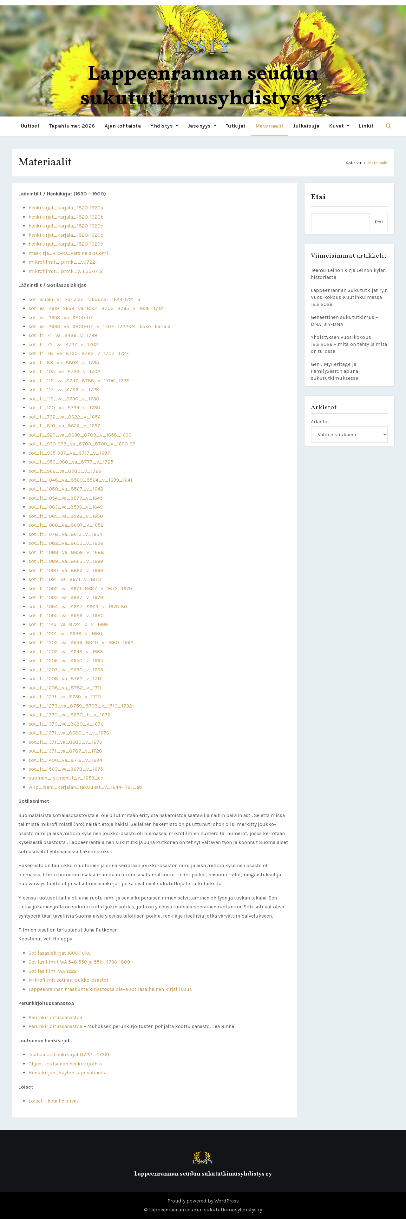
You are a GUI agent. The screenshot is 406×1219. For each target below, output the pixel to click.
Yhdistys (164, 126)
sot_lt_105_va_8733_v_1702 (64, 371)
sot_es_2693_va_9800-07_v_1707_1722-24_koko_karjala (99, 326)
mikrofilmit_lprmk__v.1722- (63, 262)
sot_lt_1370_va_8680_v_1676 (66, 724)
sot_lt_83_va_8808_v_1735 (64, 362)
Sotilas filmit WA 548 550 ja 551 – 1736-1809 (79, 962)
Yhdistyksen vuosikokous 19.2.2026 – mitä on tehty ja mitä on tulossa (349, 344)
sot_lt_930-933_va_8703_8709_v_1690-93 (82, 444)
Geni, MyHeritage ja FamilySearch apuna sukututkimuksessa (334, 371)
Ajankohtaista (123, 126)
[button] (388, 126)
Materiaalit (269, 126)
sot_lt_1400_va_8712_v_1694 (65, 760)
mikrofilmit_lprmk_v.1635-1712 (66, 271)
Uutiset (30, 126)
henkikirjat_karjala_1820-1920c (66, 226)
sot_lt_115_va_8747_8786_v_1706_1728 (79, 381)
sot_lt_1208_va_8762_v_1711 (65, 678)
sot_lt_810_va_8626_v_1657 (64, 426)
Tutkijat (236, 126)
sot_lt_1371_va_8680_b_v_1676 (69, 733)
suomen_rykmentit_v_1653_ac (66, 778)
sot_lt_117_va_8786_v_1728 (64, 389)
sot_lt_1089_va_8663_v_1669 (66, 561)
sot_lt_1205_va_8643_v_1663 (66, 652)
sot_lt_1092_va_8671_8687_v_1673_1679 (80, 588)
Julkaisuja (306, 126)
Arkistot (320, 421)
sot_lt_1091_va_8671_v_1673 (65, 579)
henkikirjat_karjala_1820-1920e (66, 244)
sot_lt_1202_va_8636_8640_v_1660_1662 (81, 642)
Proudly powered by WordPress (203, 1200)
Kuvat (339, 126)
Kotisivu (353, 162)
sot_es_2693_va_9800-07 (61, 317)
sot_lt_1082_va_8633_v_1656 (66, 543)
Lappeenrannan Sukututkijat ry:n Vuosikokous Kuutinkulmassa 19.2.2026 (349, 297)
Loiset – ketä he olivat (53, 1101)
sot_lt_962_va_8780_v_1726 (65, 471)
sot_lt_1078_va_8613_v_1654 (65, 534)
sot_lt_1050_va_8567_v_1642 (66, 489)
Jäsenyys (202, 126)
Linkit (366, 126)
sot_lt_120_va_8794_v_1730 (64, 408)
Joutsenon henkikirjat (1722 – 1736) (69, 1054)
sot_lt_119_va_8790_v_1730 (64, 399)
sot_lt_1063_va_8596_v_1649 (66, 507)
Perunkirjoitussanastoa (55, 1017)
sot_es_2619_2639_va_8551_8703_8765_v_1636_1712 (96, 308)
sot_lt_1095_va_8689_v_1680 (66, 615)
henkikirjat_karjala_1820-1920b (66, 217)
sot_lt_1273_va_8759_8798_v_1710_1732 (80, 705)
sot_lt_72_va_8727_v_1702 (63, 344)
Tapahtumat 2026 (72, 126)
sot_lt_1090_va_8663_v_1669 (66, 570)
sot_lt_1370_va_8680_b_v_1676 (69, 715)
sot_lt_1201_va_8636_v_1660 (65, 633)
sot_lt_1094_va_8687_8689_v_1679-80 (78, 606)
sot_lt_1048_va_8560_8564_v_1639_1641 (80, 480)
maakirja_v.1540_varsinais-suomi (68, 253)
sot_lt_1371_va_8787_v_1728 (65, 751)
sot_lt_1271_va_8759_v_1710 (65, 697)
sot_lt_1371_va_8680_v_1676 (65, 742)
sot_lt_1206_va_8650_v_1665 (66, 660)
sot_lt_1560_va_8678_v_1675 (66, 769)
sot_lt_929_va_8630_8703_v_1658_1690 (80, 435)
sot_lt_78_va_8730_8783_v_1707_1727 (79, 353)
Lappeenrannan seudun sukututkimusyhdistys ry (203, 87)
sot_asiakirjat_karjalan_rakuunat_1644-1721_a (84, 299)
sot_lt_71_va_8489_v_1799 (63, 335)
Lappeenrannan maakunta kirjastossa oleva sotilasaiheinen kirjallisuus (110, 989)
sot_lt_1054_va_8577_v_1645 (66, 498)
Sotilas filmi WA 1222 (53, 971)
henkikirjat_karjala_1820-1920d (66, 235)
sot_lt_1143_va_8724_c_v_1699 (68, 624)
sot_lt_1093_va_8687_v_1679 (66, 597)
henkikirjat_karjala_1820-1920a (66, 208)
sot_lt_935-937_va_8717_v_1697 (69, 453)
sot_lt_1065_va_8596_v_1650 (66, 516)
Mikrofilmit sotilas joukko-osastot (68, 980)
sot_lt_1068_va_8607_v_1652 (66, 525)
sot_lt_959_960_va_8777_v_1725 (71, 462)
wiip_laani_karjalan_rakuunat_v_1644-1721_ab (85, 787)
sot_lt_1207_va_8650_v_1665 (66, 670)
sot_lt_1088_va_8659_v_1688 (66, 552)
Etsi (318, 197)
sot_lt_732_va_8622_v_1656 (65, 416)
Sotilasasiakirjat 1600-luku (60, 953)
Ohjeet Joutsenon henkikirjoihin (65, 1063)
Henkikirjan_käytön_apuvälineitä (68, 1073)
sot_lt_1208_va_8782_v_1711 (65, 688)
